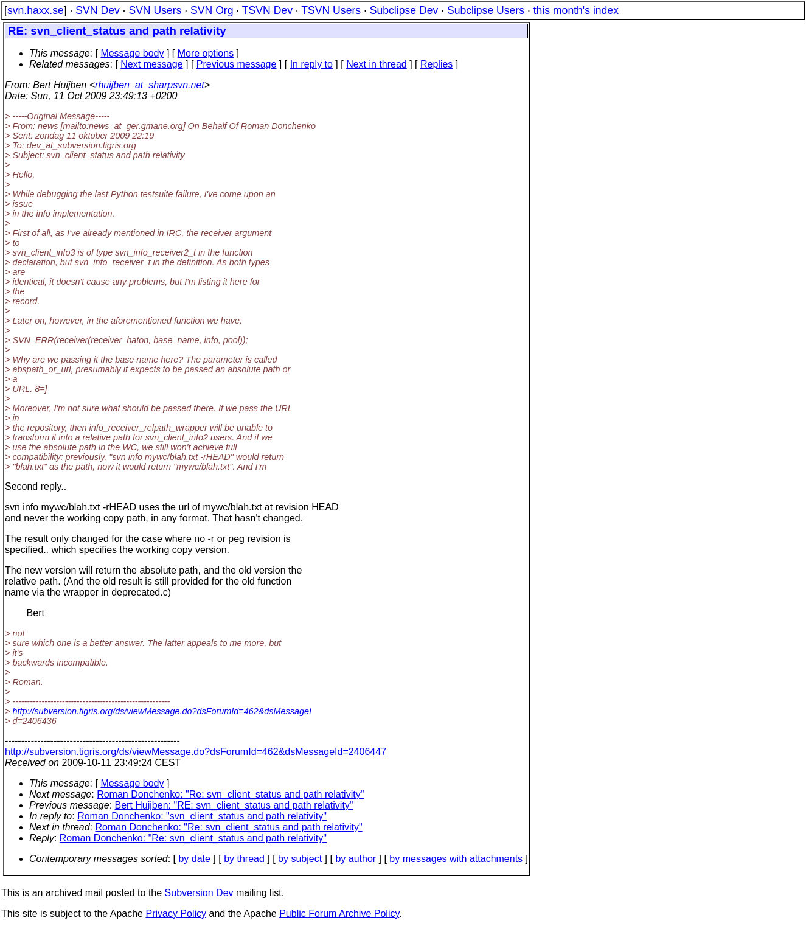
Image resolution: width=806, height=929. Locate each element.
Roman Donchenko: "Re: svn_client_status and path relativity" (230, 794)
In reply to (311, 64)
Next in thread (376, 64)
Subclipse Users (485, 10)
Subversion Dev (199, 893)
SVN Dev (97, 10)
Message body (132, 53)
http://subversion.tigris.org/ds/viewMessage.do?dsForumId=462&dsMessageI (161, 711)
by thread (244, 859)
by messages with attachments (456, 859)
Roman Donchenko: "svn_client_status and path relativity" (202, 816)
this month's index (576, 10)
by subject (300, 859)
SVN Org (211, 10)
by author (355, 859)
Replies (436, 64)
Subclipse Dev (404, 10)
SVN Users (154, 10)
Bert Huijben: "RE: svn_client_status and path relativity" (234, 805)
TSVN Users (331, 10)
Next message (151, 64)
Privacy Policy (175, 913)
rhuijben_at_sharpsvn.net (149, 85)
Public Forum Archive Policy (339, 913)
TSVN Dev (267, 10)
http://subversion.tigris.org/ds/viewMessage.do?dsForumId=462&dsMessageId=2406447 (195, 751)
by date (194, 859)
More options (206, 53)
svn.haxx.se (35, 10)
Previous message (236, 64)
